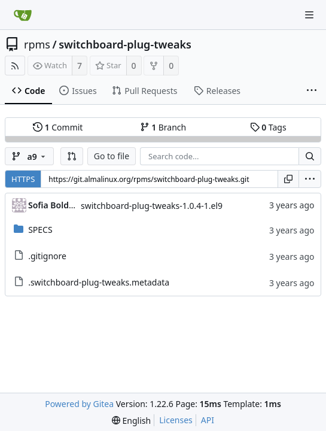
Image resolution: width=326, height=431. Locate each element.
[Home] (22, 15)
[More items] (311, 91)
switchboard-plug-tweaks (125, 44)
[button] (71, 156)
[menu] (309, 179)
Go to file (111, 156)
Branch (163, 127)
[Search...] (309, 156)
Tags (268, 127)
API (207, 420)
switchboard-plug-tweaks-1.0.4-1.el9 (152, 205)
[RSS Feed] (15, 65)
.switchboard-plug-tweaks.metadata (98, 282)
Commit (58, 127)
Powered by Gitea (79, 403)
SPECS (40, 229)
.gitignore (47, 256)
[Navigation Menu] (309, 15)
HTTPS (23, 179)
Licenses (176, 420)
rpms (37, 44)
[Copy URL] (288, 179)
